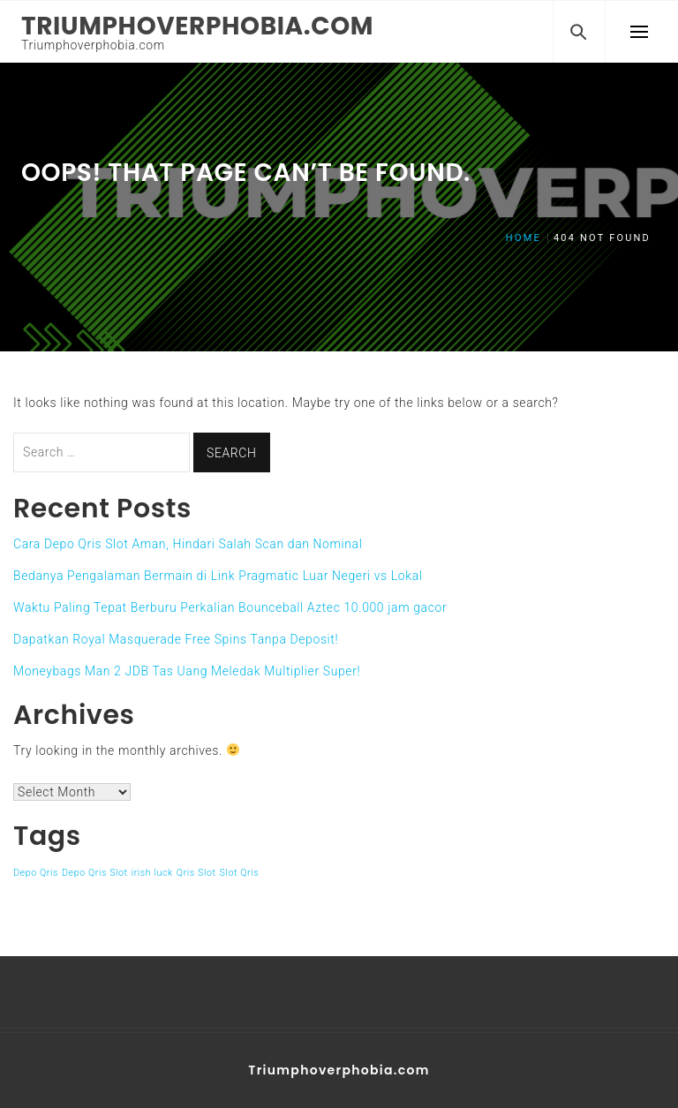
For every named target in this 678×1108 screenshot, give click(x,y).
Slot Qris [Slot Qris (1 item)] (240, 872)
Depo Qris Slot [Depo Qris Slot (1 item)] (95, 872)
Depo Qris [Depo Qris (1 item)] (35, 872)
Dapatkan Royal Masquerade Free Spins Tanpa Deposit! (175, 639)
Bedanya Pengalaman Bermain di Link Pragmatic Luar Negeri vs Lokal (218, 576)
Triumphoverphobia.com (197, 26)
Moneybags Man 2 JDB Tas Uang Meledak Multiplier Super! (186, 671)
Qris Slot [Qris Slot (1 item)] (196, 872)
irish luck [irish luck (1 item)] (152, 872)
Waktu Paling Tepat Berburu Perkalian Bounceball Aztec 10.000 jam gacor (230, 607)
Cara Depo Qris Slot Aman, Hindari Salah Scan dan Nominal (187, 544)
